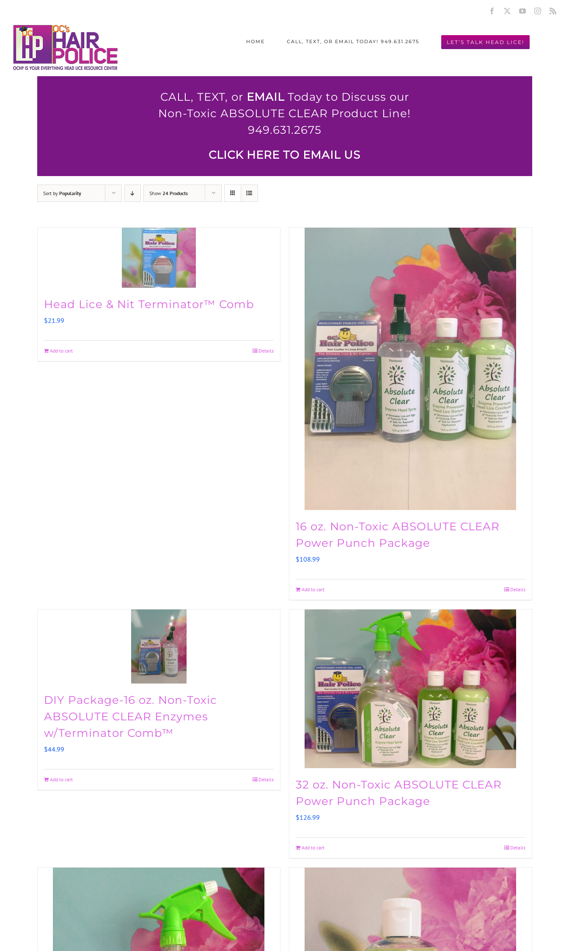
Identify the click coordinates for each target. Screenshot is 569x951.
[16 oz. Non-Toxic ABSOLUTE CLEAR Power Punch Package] (410, 369)
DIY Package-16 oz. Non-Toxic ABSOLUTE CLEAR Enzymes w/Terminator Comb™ (130, 716)
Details (266, 350)
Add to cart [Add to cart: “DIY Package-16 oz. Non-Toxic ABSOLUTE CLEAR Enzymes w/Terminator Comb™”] (61, 779)
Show (168, 193)
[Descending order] (132, 193)
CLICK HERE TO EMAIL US (284, 155)
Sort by (62, 193)
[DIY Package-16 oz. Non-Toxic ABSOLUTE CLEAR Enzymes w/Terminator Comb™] (159, 646)
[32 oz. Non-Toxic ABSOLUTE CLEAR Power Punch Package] (410, 688)
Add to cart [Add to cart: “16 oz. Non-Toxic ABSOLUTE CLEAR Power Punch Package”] (313, 589)
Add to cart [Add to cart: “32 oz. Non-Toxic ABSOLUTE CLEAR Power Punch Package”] (313, 847)
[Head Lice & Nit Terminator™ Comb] (159, 258)
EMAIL (265, 97)
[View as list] (249, 193)
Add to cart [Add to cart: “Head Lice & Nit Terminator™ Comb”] (61, 350)
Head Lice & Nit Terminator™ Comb (149, 304)
